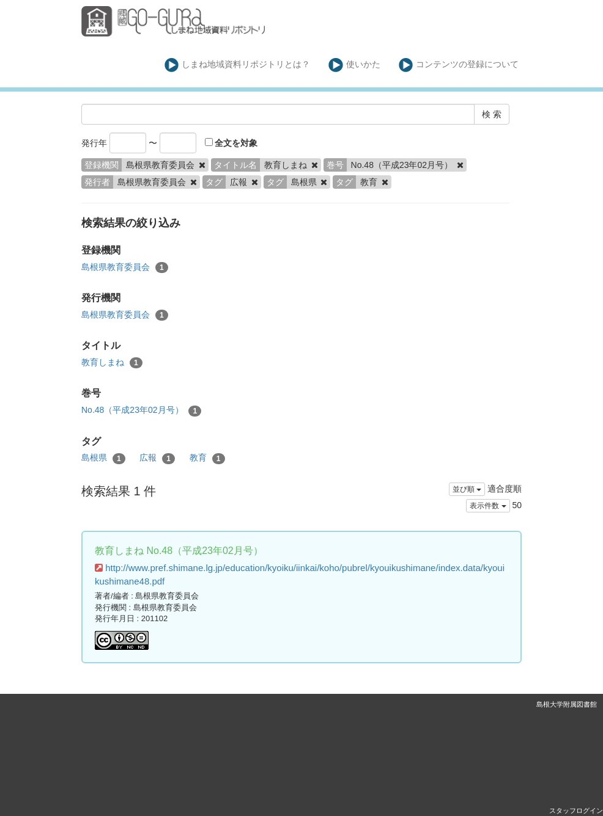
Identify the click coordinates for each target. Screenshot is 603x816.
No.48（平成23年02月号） (141, 410)
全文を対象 (231, 143)
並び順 (467, 489)
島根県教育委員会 (124, 267)
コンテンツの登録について (459, 65)
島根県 (103, 458)
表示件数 (488, 505)
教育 (207, 458)
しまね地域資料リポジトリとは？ (238, 65)
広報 (157, 458)
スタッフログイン (576, 810)
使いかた (354, 65)
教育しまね (111, 362)
